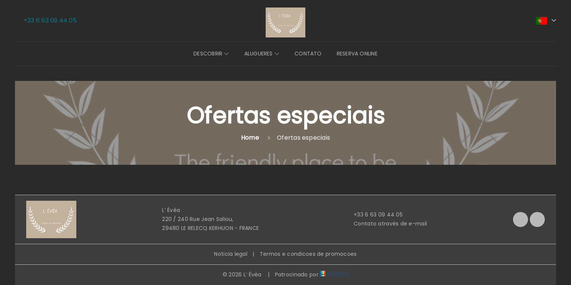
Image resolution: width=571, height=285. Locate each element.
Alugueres (262, 53)
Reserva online (357, 53)
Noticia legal (230, 254)
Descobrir (211, 53)
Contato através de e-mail (386, 223)
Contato (308, 53)
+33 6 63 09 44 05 (374, 214)
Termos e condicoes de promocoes (308, 254)
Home (250, 137)
